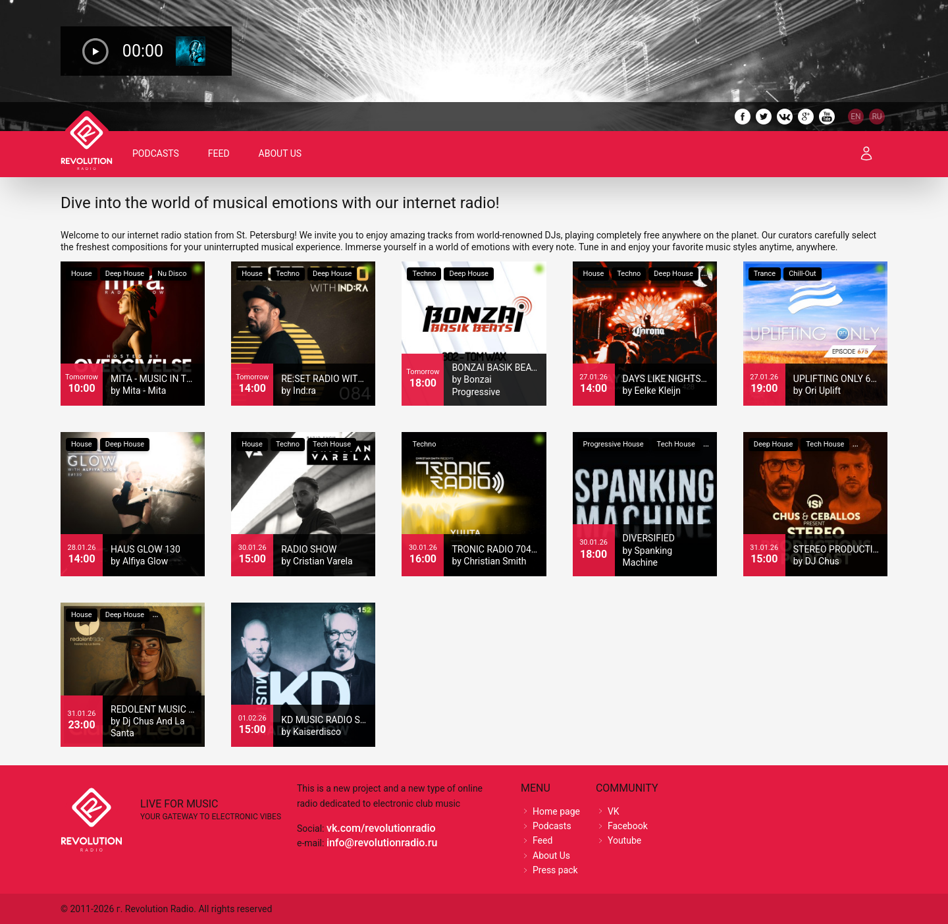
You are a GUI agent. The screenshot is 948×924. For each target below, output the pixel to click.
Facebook (628, 826)
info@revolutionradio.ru (382, 842)
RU (877, 116)
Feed (219, 153)
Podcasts (155, 153)
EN (855, 116)
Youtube (624, 840)
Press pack (555, 870)
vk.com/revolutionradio (381, 828)
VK (613, 811)
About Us (280, 153)
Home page (556, 811)
